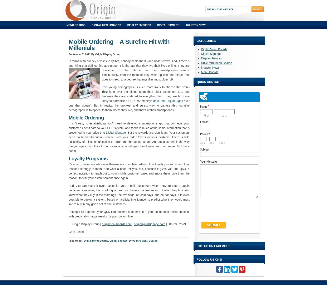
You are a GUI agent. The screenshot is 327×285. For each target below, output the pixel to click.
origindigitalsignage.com (149, 224)
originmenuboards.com (116, 224)
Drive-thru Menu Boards (143, 240)
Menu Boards (76, 25)
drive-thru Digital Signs (168, 101)
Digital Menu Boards (106, 25)
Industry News (196, 25)
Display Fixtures (139, 25)
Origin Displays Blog (110, 10)
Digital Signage (168, 25)
